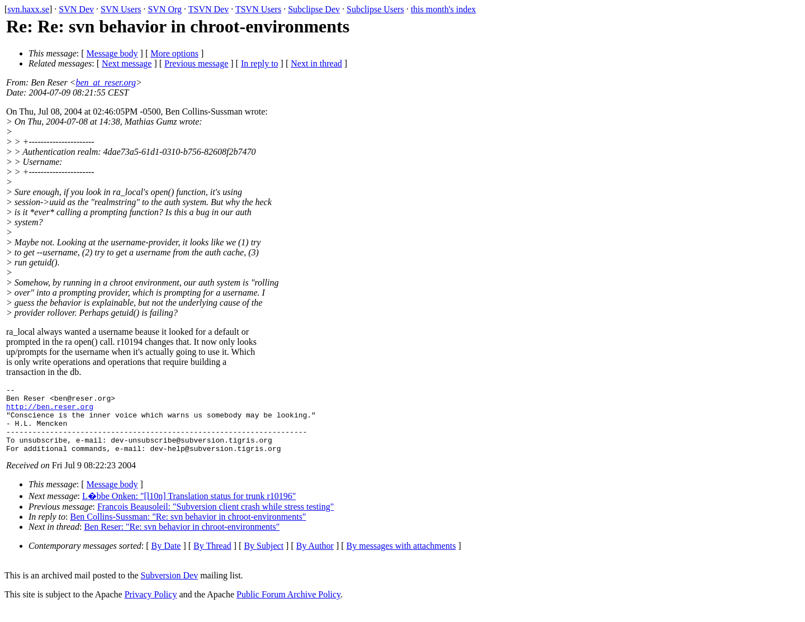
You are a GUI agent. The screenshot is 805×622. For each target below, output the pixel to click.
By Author (315, 559)
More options (174, 53)
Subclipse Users (375, 9)
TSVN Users (258, 9)
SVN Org (165, 9)
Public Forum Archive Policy (288, 607)
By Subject (263, 559)
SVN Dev (76, 9)
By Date (166, 559)
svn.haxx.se (28, 9)
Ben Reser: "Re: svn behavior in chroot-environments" (182, 540)
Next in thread (316, 63)
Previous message (196, 63)
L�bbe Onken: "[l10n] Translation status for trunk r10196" (189, 509)
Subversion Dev (169, 588)
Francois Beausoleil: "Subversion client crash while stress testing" (215, 520)
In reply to (259, 63)
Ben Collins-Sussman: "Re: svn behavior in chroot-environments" (188, 530)
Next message (126, 63)
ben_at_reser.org (105, 82)
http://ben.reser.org (49, 411)
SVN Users (121, 9)
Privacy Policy (151, 607)
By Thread (212, 559)
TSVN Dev (208, 9)
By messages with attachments (401, 559)
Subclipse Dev (314, 9)
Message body (112, 53)
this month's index (443, 9)
